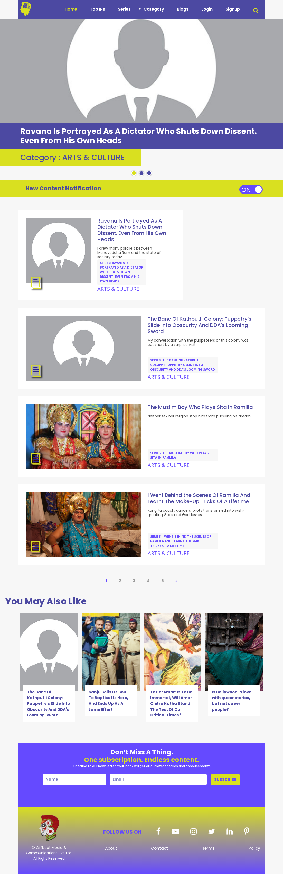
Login (207, 9)
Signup (232, 9)
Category (154, 9)
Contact (159, 848)
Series (124, 9)
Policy (254, 848)
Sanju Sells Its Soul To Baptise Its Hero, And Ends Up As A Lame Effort (108, 700)
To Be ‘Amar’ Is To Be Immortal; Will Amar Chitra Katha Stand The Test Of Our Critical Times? (171, 703)
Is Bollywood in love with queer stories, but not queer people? (231, 700)
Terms (208, 848)
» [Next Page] (176, 581)
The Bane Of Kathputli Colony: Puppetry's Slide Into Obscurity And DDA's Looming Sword (48, 703)
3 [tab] (149, 173)
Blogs (182, 9)
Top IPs (97, 9)
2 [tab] (141, 173)
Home (71, 9)
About (111, 848)
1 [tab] (133, 173)
